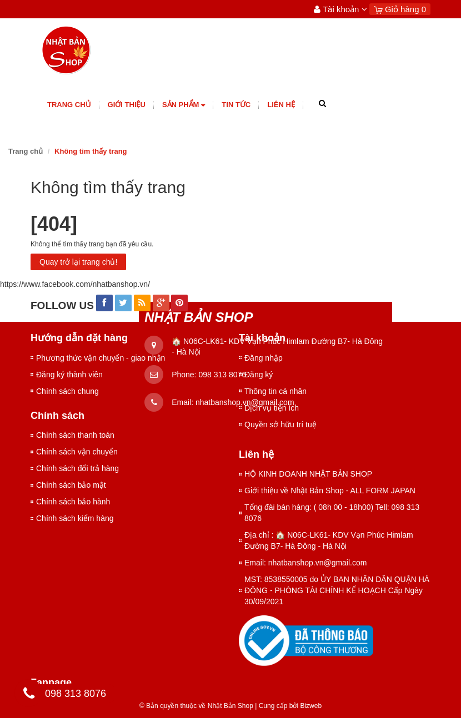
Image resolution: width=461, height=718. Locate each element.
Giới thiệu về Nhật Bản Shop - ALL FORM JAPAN (329, 490)
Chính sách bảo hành (73, 501)
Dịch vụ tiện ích (271, 407)
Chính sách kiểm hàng (75, 518)
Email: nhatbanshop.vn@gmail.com (305, 562)
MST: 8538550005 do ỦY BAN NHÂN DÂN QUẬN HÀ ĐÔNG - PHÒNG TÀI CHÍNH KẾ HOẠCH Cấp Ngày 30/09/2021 (336, 590)
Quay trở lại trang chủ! (78, 261)
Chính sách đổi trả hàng (77, 468)
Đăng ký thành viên (69, 374)
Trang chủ (69, 104)
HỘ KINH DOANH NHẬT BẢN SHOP (308, 473)
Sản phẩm (183, 105)
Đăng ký (258, 374)
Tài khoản (340, 9)
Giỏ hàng (400, 9)
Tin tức (236, 104)
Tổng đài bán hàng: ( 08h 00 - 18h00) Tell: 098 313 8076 (331, 513)
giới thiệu (127, 104)
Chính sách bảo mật (71, 485)
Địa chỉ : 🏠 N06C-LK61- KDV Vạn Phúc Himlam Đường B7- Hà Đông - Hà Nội (328, 540)
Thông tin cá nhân (275, 391)
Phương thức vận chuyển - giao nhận (100, 357)
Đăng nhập (263, 357)
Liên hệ (281, 104)
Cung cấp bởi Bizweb (288, 706)
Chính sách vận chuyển (77, 451)
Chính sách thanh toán (75, 435)
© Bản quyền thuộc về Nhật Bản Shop (196, 706)
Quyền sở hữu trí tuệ (280, 424)
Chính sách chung (67, 391)
